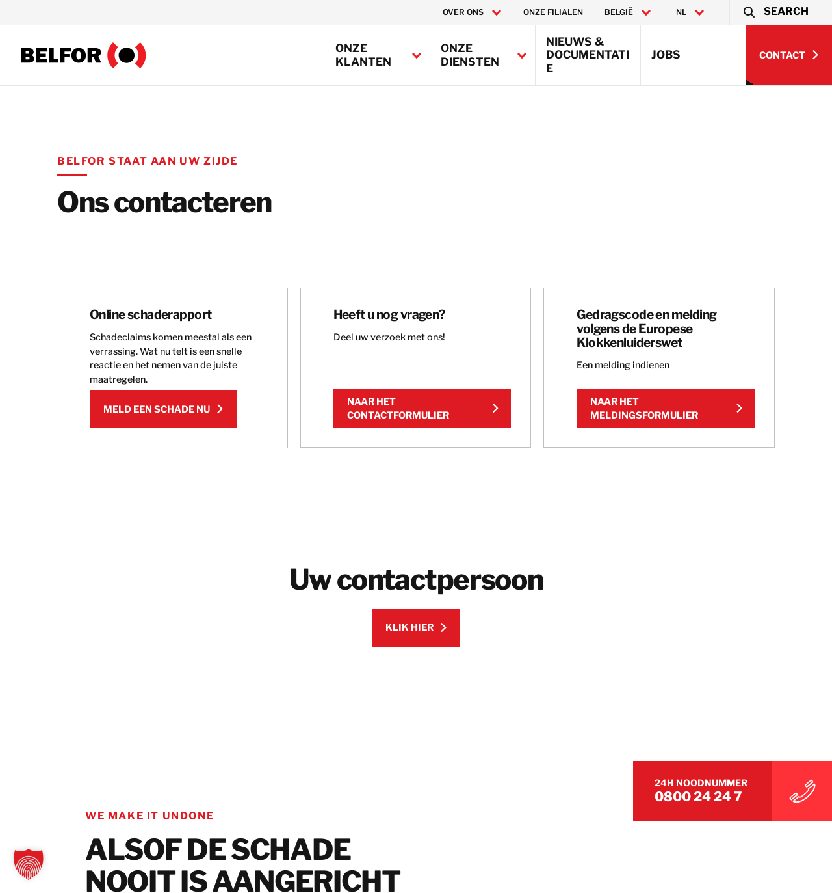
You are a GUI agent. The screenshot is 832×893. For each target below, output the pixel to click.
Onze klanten (363, 55)
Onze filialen (553, 12)
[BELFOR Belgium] (83, 55)
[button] (775, 12)
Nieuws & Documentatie (587, 55)
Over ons (463, 12)
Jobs (666, 54)
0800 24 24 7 (698, 796)
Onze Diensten (470, 55)
